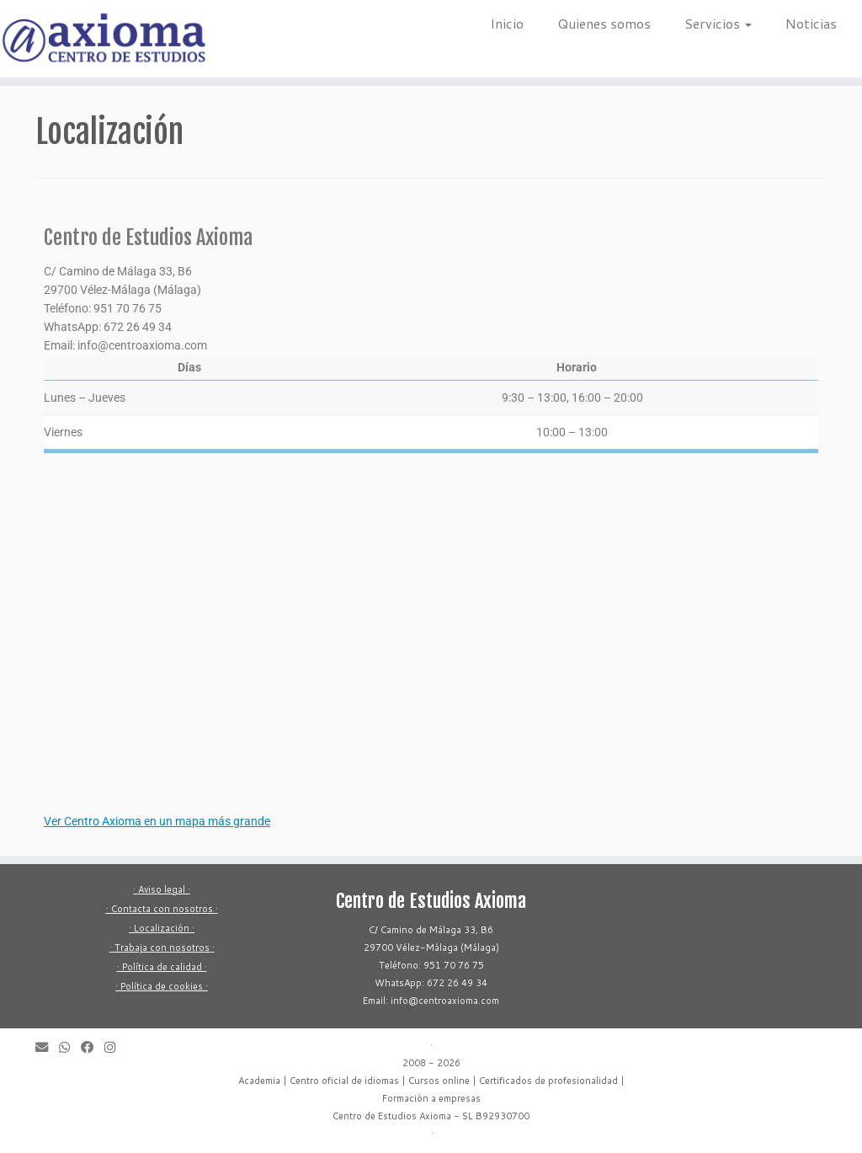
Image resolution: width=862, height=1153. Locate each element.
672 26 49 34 (138, 327)
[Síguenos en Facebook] (92, 1047)
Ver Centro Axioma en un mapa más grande (157, 821)
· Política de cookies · (161, 986)
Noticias (811, 23)
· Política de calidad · (162, 967)
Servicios (718, 23)
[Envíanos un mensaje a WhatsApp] (70, 1047)
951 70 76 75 (127, 308)
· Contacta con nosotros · (162, 908)
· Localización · (161, 928)
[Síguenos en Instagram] (115, 1047)
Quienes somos (604, 23)
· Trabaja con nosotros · (162, 947)
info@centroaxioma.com (142, 345)
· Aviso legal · (161, 889)
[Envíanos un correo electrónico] (47, 1047)
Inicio (507, 23)
